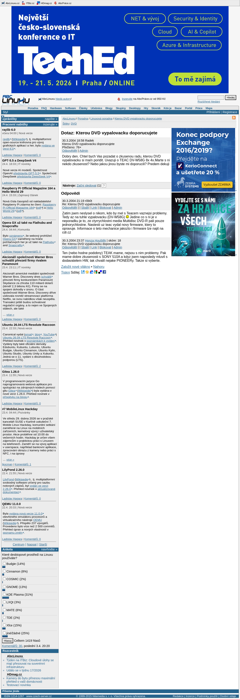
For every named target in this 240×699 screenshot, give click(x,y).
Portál (188, 108)
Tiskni (65, 272)
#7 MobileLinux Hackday (20, 409)
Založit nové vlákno (75, 267)
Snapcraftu (15, 245)
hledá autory (63, 98)
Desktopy (135, 108)
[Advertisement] (110, 173)
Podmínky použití (207, 696)
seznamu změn (12, 532)
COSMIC (11, 579)
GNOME (10, 587)
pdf (39, 207)
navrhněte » (49, 549)
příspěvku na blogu (15, 397)
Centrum (18, 544)
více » (10, 314)
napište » (51, 119)
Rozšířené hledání (209, 101)
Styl (5, 112)
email (28, 334)
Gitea (11, 390)
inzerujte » (50, 124)
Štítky (66, 123)
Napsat (32, 544)
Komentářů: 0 (32, 155)
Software (70, 108)
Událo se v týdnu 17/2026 (23, 670)
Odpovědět (69, 150)
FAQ (44, 108)
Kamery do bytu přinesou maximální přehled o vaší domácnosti (30, 679)
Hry (146, 108)
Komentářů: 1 (23, 464)
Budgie (9, 563)
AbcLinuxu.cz (10, 3)
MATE (9, 610)
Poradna (33, 108)
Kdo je (168, 108)
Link (94, 207)
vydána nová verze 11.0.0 (25, 513)
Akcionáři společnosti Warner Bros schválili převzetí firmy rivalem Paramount (27, 260)
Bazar (178, 108)
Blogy (109, 108)
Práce (198, 108)
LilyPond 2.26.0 (13, 469)
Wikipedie (19, 139)
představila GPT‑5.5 (26, 173)
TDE (8, 617)
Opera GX (9, 239)
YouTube (48, 334)
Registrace (230, 112)
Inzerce (190, 696)
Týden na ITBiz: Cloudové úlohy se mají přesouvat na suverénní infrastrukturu (30, 663)
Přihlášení (213, 112)
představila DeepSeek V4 (33, 176)
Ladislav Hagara (12, 155)
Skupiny (121, 108)
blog (37, 334)
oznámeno (16, 235)
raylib (6, 139)
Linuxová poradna (101, 118)
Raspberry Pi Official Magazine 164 (29, 206)
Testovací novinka (18, 685)
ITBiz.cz (28, 3)
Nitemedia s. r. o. (102, 696)
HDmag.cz (44, 3)
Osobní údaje (228, 696)
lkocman (7, 464)
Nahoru (98, 267)
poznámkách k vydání (41, 340)
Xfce (8, 625)
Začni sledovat (86, 185)
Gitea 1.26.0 (10, 371)
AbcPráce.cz (62, 3)
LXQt (8, 602)
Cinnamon (11, 571)
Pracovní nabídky (15, 124)
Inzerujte (127, 98)
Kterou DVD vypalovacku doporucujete (138, 118)
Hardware (56, 108)
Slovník (155, 108)
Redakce (178, 696)
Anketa (8, 549)
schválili (46, 276)
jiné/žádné (11, 633)
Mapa (209, 108)
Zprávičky (10, 119)
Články (83, 108)
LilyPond (8, 479)
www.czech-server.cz (39, 696)
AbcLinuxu (15, 656)
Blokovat (105, 207)
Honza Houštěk (95, 240)
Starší (43, 544)
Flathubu (48, 242)
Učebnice (96, 108)
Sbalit (85, 207)
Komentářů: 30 (12, 646)
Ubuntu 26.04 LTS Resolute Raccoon (28, 324)
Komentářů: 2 (32, 366)
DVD (74, 123)
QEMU (37, 520)
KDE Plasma (13, 594)
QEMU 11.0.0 (11, 504)
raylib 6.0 (8, 129)
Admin (84, 150)
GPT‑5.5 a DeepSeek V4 (19, 160)
